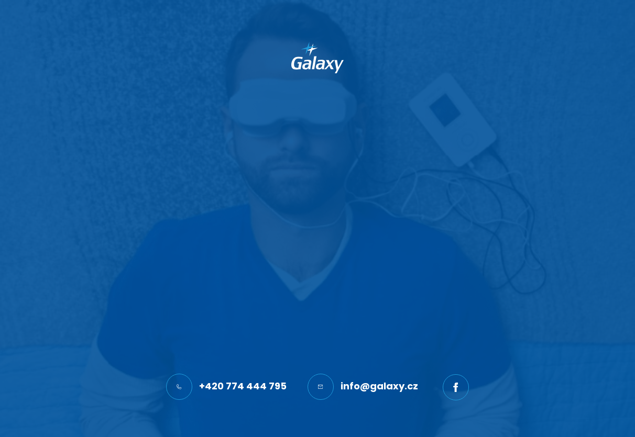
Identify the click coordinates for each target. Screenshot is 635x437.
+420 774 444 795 (226, 387)
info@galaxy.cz (363, 387)
